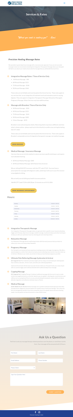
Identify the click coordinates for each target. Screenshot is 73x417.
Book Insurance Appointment (24, 190)
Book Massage (18, 144)
